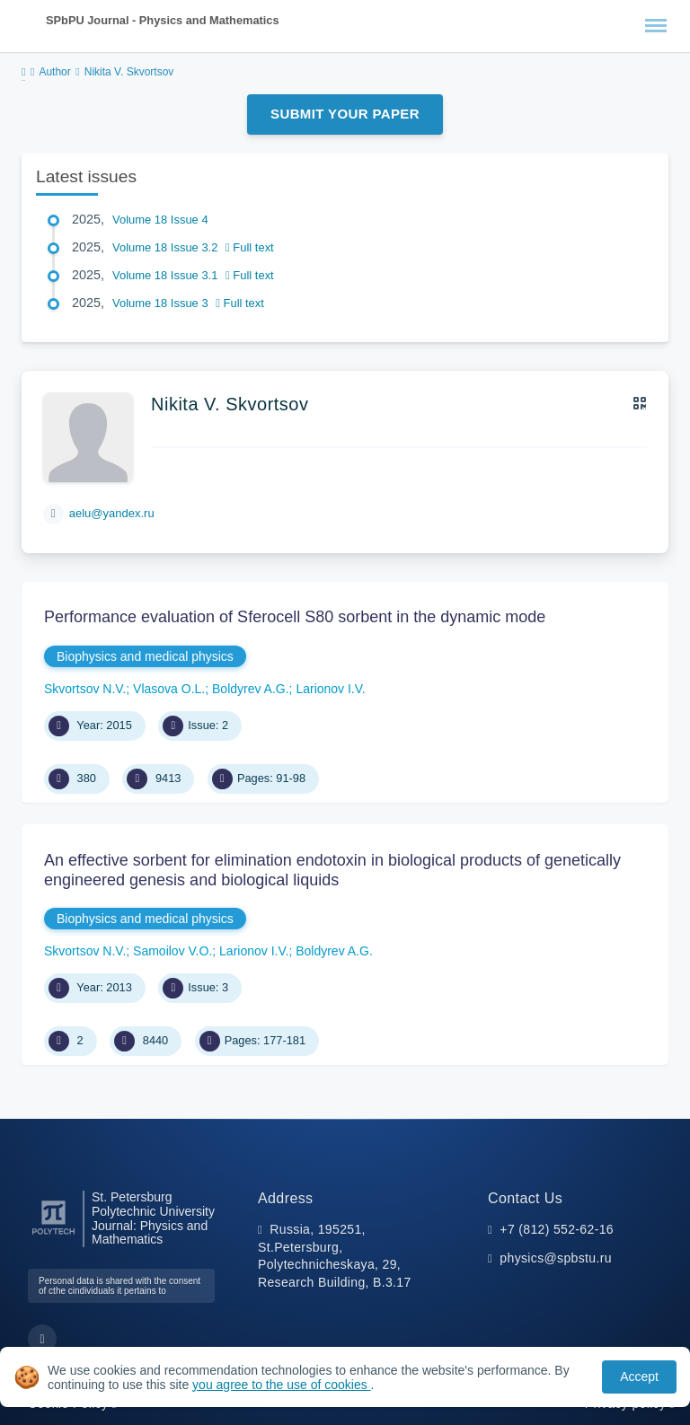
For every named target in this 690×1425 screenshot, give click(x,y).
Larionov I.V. (330, 689)
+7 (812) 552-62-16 (557, 1229)
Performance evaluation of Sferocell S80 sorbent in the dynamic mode (294, 617)
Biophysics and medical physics (145, 656)
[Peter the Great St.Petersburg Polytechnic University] (53, 1235)
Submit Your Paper (345, 113)
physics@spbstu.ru (555, 1258)
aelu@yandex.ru (112, 513)
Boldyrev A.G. (250, 689)
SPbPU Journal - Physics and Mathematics (162, 20)
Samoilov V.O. (172, 951)
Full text (250, 247)
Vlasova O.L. (169, 689)
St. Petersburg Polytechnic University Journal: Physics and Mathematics (153, 1218)
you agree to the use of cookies (281, 1384)
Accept (639, 1376)
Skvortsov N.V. (85, 689)
